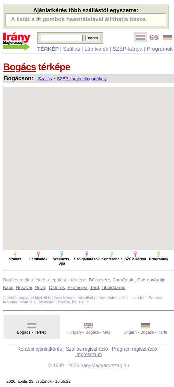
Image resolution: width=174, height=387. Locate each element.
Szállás (71, 49)
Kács (8, 287)
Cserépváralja (151, 279)
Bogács (19, 66)
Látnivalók (96, 49)
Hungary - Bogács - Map (89, 332)
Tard (94, 287)
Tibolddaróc (113, 287)
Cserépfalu (124, 279)
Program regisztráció (134, 349)
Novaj (40, 287)
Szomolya (77, 287)
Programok (160, 49)
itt (87, 302)
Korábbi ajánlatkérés (39, 349)
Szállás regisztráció (87, 349)
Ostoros (57, 287)
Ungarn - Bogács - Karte (145, 332)
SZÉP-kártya (128, 49)
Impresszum (88, 354)
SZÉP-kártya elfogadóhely (82, 78)
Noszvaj (24, 287)
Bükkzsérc (99, 279)
